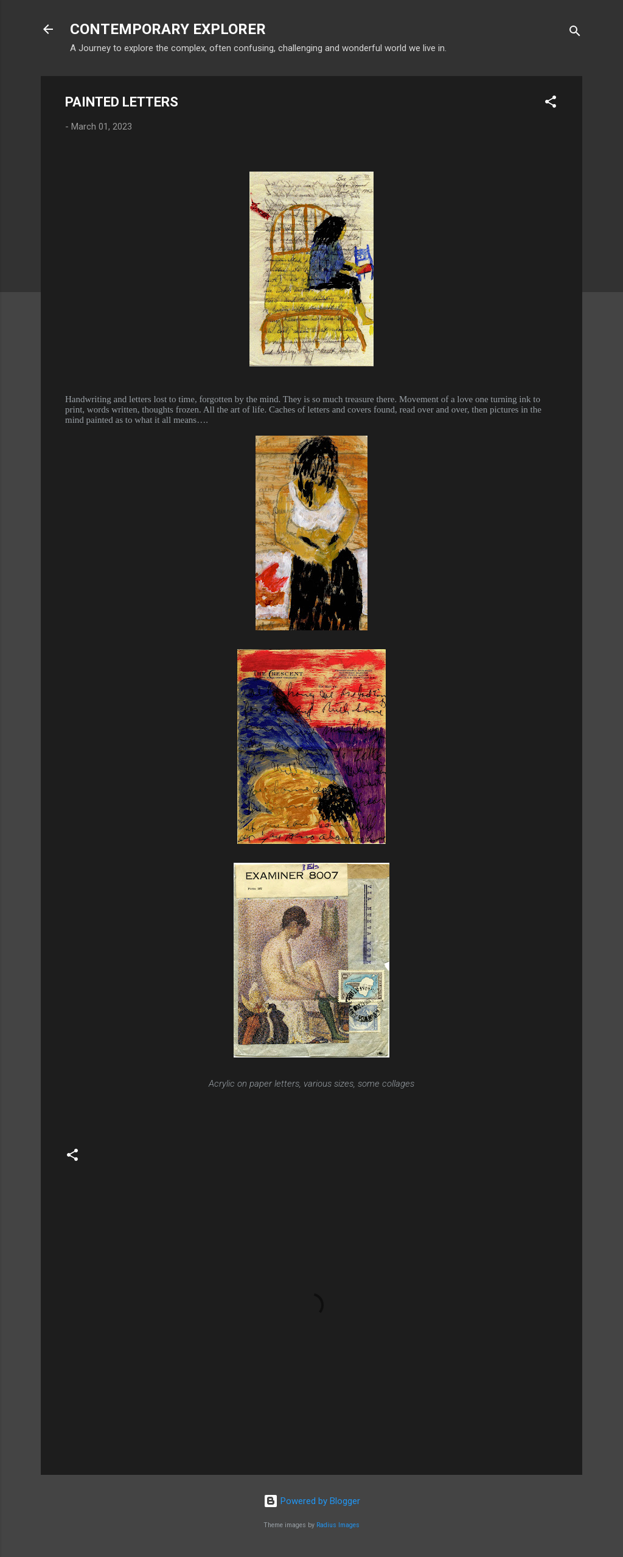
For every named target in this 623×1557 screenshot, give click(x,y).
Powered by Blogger (311, 1501)
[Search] (575, 33)
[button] (550, 103)
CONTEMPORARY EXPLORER (168, 29)
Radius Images (338, 1525)
